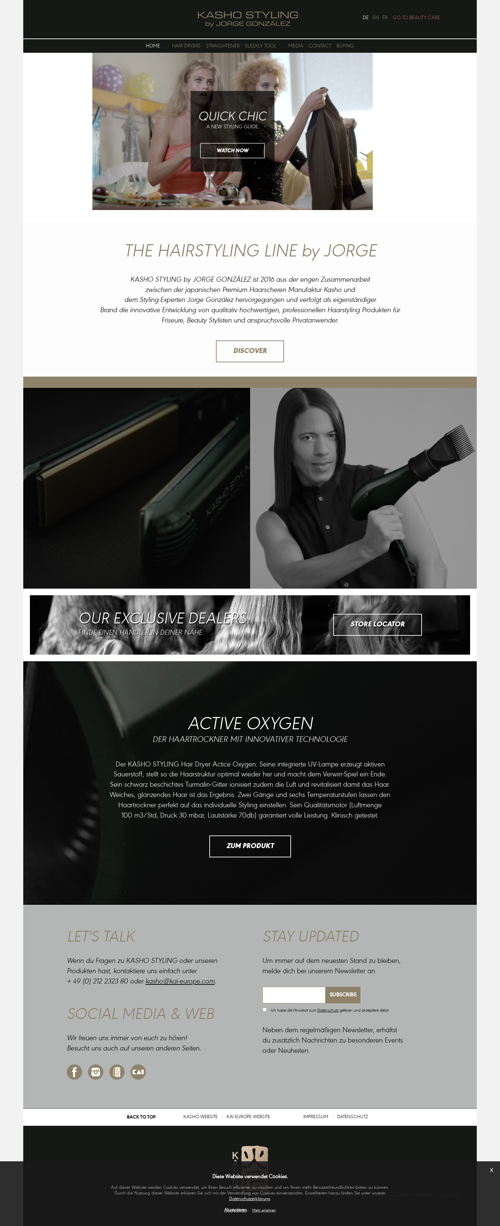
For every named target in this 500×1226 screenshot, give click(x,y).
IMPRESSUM (315, 1117)
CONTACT (320, 46)
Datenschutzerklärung (249, 1199)
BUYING (345, 46)
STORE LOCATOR (377, 624)
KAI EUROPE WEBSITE (248, 1117)
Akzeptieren (235, 1210)
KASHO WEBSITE (200, 1117)
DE (366, 18)
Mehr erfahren (264, 1210)
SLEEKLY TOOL (260, 46)
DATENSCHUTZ (352, 1117)
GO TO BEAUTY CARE (416, 18)
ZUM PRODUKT (250, 846)
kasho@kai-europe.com (180, 981)
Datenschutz (328, 1010)
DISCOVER (250, 351)
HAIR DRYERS (186, 46)
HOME (153, 46)
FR (384, 18)
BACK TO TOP (141, 1117)
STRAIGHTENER (223, 46)
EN (375, 18)
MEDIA (295, 46)
